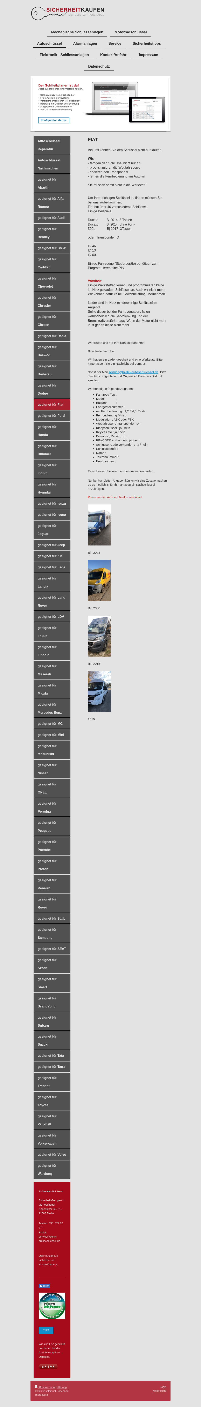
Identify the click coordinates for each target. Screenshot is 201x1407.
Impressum (41, 1394)
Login (163, 1386)
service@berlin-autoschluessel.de (133, 372)
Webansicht (159, 1390)
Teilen (44, 1286)
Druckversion (45, 1387)
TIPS (46, 1330)
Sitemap (62, 1387)
